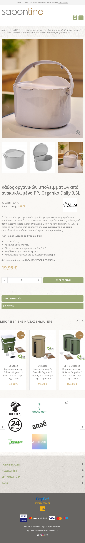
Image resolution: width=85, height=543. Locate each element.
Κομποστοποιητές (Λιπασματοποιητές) (65, 30)
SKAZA (21, 206)
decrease (5, 280)
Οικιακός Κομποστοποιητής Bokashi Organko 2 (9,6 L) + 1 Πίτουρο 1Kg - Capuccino (42, 372)
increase (39, 280)
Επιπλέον (8, 306)
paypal (42, 499)
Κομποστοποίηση (34, 30)
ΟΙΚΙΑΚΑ (17, 30)
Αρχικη (5, 30)
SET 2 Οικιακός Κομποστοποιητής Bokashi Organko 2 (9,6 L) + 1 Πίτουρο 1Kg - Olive (72, 372)
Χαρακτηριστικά (12, 298)
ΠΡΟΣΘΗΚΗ (64, 280)
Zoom (78, 132)
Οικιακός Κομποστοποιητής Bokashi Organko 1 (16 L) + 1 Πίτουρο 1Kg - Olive (13, 372)
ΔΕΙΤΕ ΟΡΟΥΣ (63, 3)
